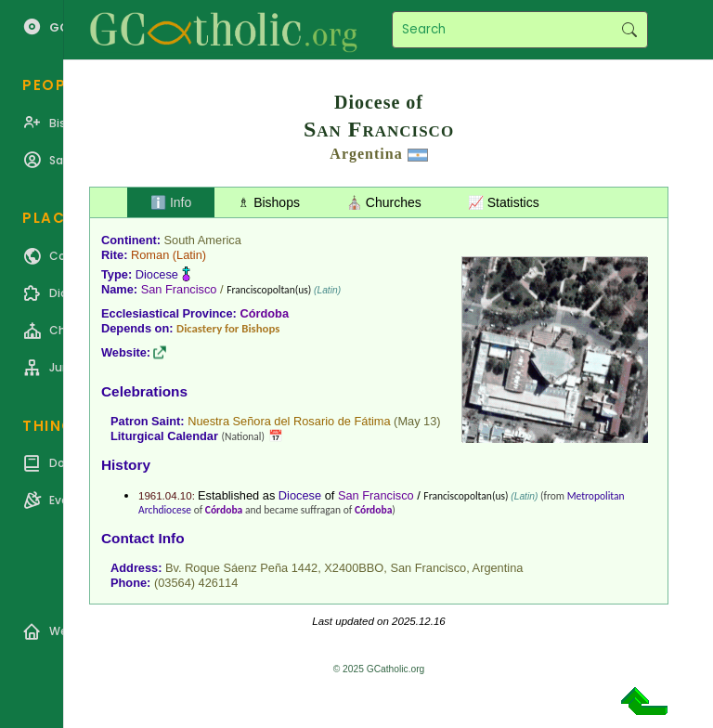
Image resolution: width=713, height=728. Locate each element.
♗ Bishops (269, 202)
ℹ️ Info (170, 202)
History (125, 465)
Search (629, 30)
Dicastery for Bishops (227, 328)
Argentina (366, 154)
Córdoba (264, 313)
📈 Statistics (503, 202)
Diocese (157, 274)
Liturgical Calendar (164, 436)
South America (202, 240)
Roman (150, 255)
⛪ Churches (383, 202)
